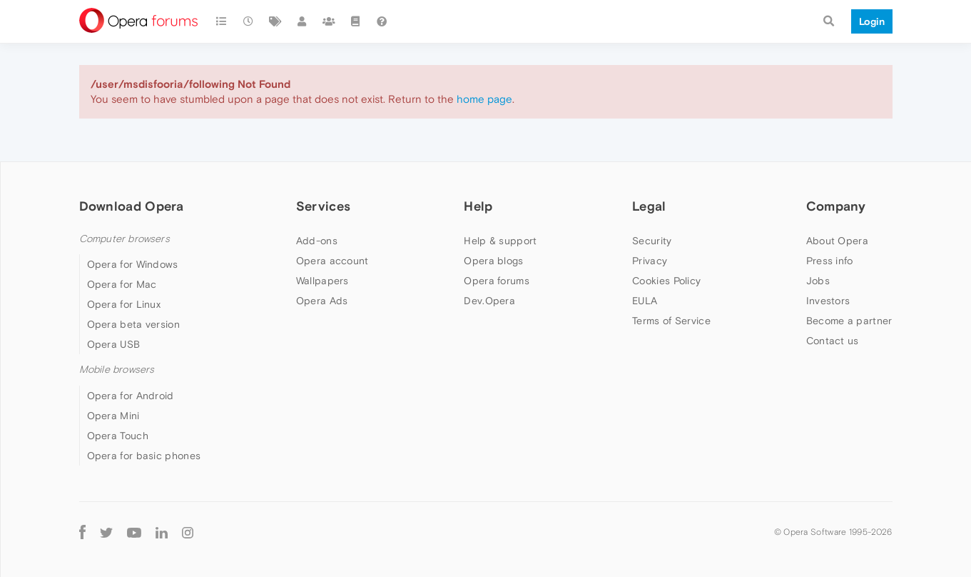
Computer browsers (124, 239)
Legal (649, 206)
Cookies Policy (666, 280)
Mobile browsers (117, 369)
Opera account (332, 260)
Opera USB (114, 344)
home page (484, 99)
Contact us (832, 340)
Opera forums (496, 280)
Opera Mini (113, 415)
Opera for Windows (132, 264)
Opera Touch (117, 435)
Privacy (649, 260)
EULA (644, 300)
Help (478, 206)
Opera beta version (133, 324)
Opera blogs (493, 260)
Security (651, 240)
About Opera (837, 240)
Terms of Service (671, 320)
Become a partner (849, 320)
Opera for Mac (122, 284)
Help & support (500, 240)
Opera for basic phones (144, 455)
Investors (828, 300)
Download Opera (131, 206)
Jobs (818, 280)
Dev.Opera (489, 300)
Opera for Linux (124, 304)
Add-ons (316, 240)
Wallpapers (322, 280)
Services (323, 206)
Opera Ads (322, 300)
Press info (829, 260)
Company (836, 206)
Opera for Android (130, 395)
